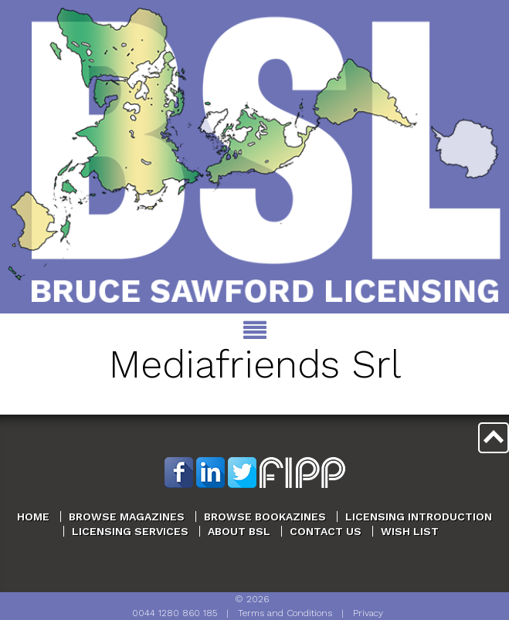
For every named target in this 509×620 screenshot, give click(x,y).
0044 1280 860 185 (174, 613)
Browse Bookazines (265, 516)
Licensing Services (130, 531)
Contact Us (325, 531)
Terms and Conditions (285, 613)
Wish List (410, 531)
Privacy (368, 613)
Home (33, 516)
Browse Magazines (127, 516)
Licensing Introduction (418, 516)
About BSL (239, 531)
